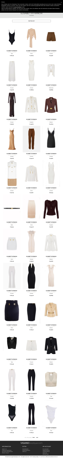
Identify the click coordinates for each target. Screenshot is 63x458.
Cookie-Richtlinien (18, 7)
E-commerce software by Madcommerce (48, 456)
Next (34, 437)
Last (37, 437)
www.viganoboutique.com (14, 456)
